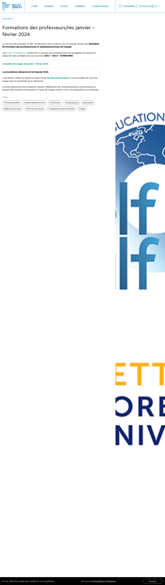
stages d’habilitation (16, 53)
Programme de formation (61, 109)
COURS (34, 6)
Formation (55, 102)
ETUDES (64, 6)
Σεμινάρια (88, 102)
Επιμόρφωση (71, 102)
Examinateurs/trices (34, 102)
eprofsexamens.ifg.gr (57, 78)
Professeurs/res (12, 102)
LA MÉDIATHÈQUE (100, 6)
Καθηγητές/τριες (12, 109)
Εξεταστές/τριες (35, 109)
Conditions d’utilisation (105, 581)
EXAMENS (49, 6)
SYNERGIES (80, 6)
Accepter (153, 581)
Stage (82, 109)
